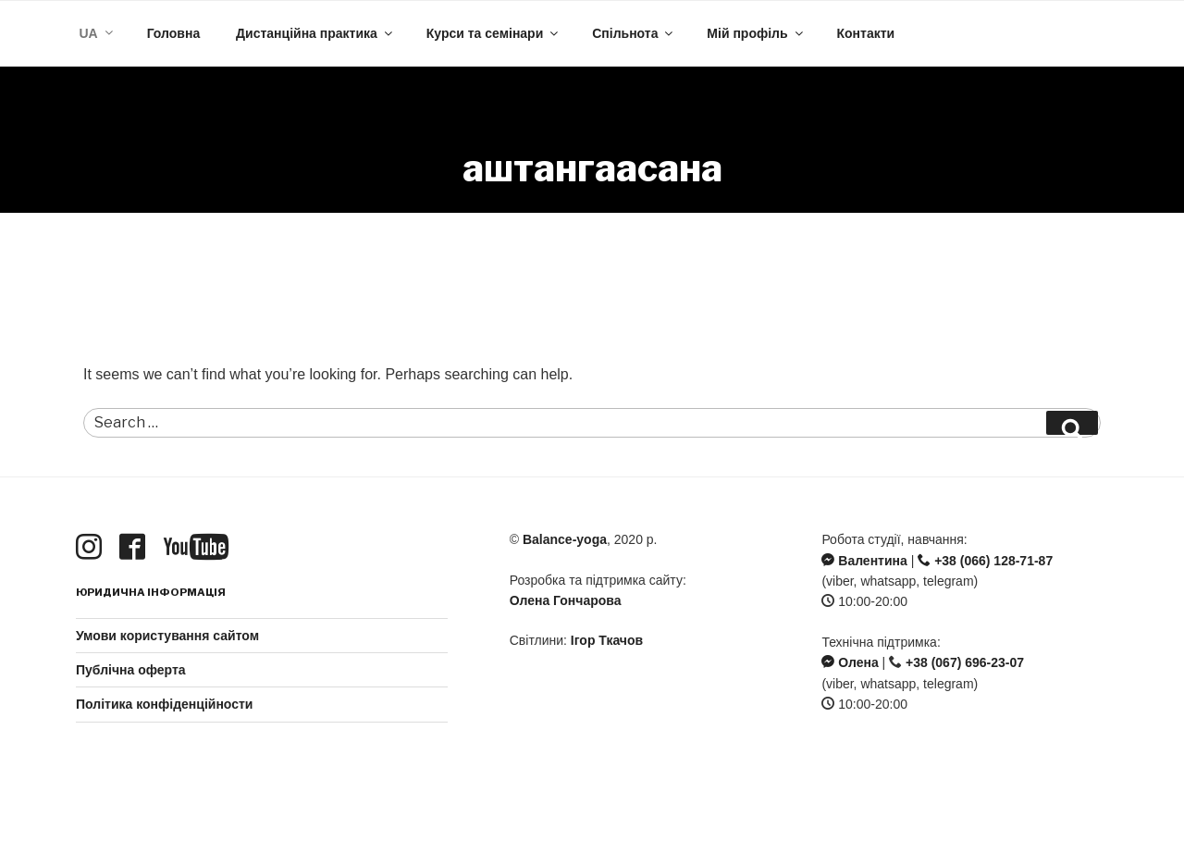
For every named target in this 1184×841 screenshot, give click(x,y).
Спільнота (633, 33)
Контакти (865, 33)
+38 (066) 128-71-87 (985, 560)
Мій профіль (756, 33)
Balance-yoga (565, 539)
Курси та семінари (493, 33)
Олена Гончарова (566, 600)
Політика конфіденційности (164, 704)
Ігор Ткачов (607, 640)
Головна (174, 33)
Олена (849, 662)
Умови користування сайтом (167, 635)
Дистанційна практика (315, 33)
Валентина (863, 560)
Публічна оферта (131, 669)
